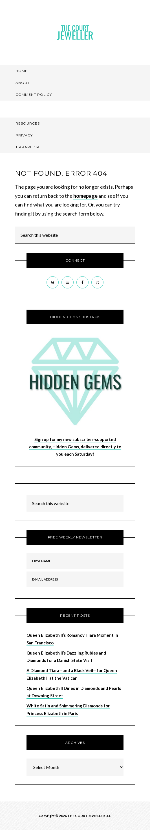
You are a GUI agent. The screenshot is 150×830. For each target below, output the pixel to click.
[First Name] (75, 561)
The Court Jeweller (75, 32)
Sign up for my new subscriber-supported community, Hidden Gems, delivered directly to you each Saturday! (75, 447)
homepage (85, 196)
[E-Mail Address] (75, 579)
